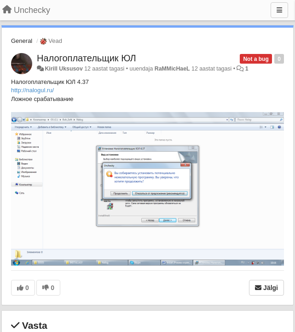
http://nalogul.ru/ (32, 90)
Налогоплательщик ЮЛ (86, 58)
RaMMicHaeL (172, 68)
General (21, 40)
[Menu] (279, 10)
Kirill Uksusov (63, 68)
